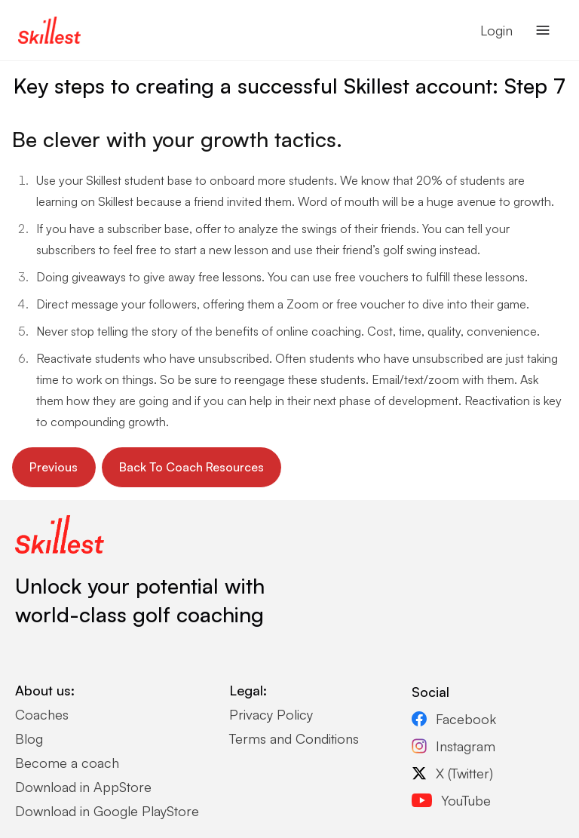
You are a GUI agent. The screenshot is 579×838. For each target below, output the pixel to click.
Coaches (42, 714)
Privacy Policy (271, 714)
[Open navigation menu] (543, 30)
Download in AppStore (83, 786)
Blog (29, 738)
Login (496, 30)
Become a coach (67, 762)
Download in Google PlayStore (107, 811)
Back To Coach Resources (191, 466)
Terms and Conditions (294, 738)
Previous (53, 466)
